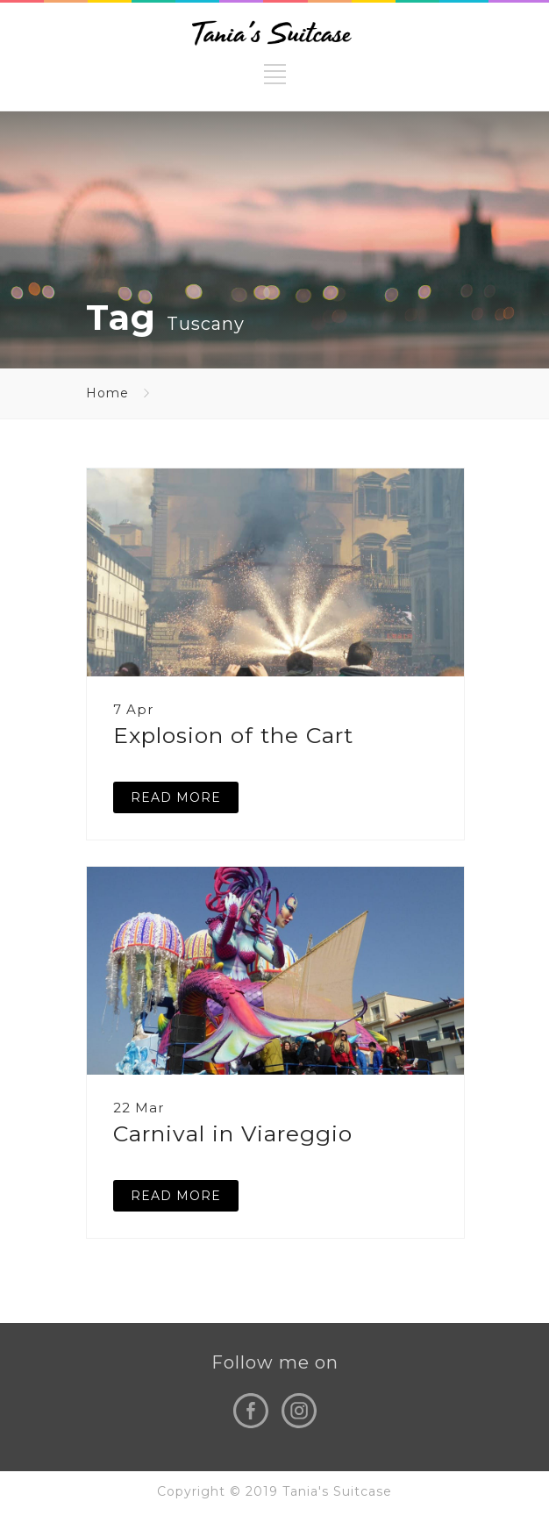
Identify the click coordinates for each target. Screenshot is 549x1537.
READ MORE (176, 797)
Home (107, 393)
